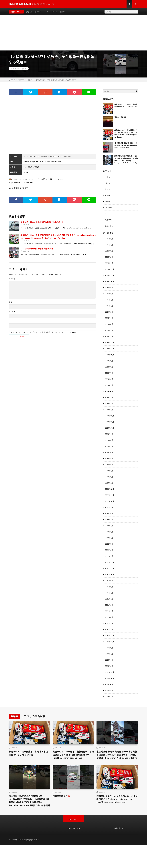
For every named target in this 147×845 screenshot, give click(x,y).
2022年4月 (109, 538)
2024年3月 (109, 397)
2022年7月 (109, 519)
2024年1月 (109, 410)
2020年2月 (109, 666)
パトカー (47, 12)
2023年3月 (109, 471)
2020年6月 (109, 654)
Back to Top (73, 819)
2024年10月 (109, 355)
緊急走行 (29, 12)
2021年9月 (109, 581)
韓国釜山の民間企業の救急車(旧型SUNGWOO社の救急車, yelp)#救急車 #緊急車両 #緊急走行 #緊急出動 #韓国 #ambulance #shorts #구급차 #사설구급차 (29, 801)
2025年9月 (109, 287)
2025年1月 (109, 336)
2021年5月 (109, 605)
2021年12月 (109, 562)
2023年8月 (109, 440)
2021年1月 (109, 629)
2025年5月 (109, 312)
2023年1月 (109, 483)
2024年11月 (109, 349)
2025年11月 (109, 275)
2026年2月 (109, 257)
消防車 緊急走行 (120, 117)
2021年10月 (109, 574)
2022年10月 (109, 501)
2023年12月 (109, 416)
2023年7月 (109, 446)
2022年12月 (109, 489)
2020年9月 (109, 648)
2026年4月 (109, 245)
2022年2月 (109, 550)
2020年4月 (109, 660)
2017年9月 (109, 690)
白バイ (54, 12)
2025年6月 (109, 306)
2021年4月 (109, 611)
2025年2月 (109, 330)
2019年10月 (109, 678)
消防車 (62, 12)
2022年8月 (109, 513)
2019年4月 (109, 684)
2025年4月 (109, 318)
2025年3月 (109, 324)
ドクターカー (110, 177)
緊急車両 (108, 220)
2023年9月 (109, 434)
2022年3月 (109, 544)
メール (12, 312)
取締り (107, 189)
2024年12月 (109, 342)
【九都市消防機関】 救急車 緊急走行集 (37, 248)
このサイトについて (73, 828)
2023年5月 (109, 458)
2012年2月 (109, 697)
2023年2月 (109, 477)
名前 (11, 302)
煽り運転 (38, 12)
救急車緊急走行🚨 (61, 796)
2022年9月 (109, 507)
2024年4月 (109, 391)
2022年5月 (109, 532)
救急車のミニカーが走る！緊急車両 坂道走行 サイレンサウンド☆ (28, 753)
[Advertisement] (73, 32)
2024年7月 (109, 373)
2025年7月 (109, 300)
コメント (12, 279)
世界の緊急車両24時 (31, 840)
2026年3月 (109, 251)
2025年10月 (109, 281)
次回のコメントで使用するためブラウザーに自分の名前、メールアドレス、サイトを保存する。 (44, 332)
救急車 (24, 68)
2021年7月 (109, 593)
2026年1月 (109, 263)
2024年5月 (109, 385)
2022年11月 (109, 495)
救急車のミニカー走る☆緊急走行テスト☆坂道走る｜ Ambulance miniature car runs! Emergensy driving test (73, 754)
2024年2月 (109, 403)
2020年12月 (109, 635)
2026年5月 (109, 239)
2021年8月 (109, 587)
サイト (11, 321)
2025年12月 (109, 269)
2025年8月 (109, 294)
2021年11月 (109, 568)
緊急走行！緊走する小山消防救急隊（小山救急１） (42, 222)
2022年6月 (109, 526)
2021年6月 (109, 599)
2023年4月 (109, 465)
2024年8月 (109, 367)
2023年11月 (109, 422)
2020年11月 (109, 642)
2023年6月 (109, 452)
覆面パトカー (110, 226)
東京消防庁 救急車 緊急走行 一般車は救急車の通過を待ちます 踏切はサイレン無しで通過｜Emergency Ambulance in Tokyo (117, 754)
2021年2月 (109, 623)
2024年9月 (109, 361)
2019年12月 (109, 672)
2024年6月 (109, 379)
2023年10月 (109, 428)
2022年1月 (109, 556)
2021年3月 (109, 617)
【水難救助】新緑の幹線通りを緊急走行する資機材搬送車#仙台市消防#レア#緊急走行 (125, 145)
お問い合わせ (118, 828)
